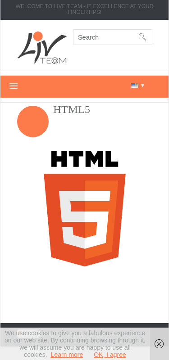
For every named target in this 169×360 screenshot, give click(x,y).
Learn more (67, 354)
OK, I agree (110, 354)
